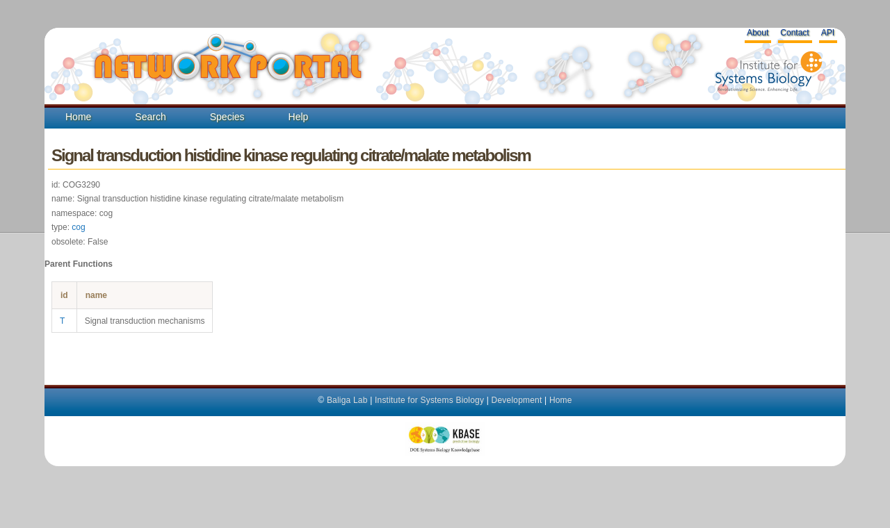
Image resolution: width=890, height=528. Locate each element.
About (757, 33)
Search (150, 116)
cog (78, 227)
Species (227, 116)
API (827, 33)
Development (517, 400)
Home (78, 116)
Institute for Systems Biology (429, 400)
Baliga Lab (347, 400)
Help (299, 116)
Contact (794, 33)
